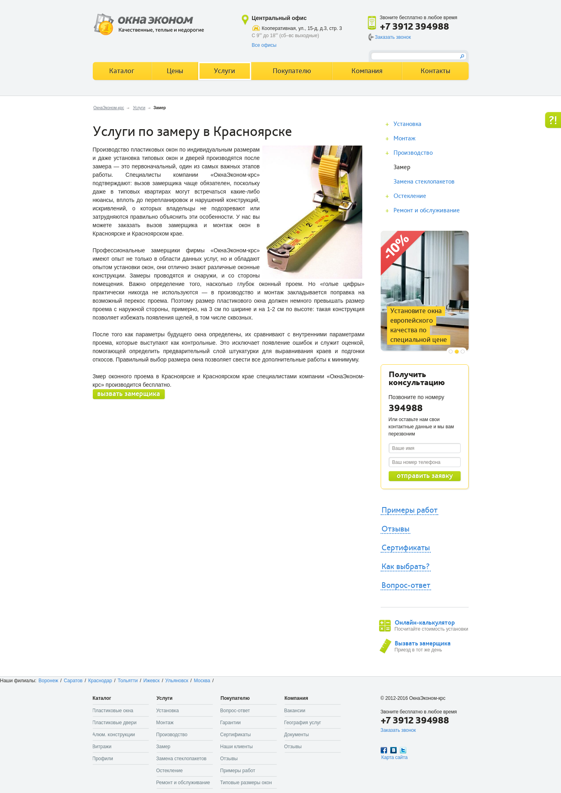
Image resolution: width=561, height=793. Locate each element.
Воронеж (48, 680)
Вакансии (294, 710)
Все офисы (264, 45)
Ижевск (152, 680)
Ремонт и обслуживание (426, 210)
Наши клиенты (236, 746)
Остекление (409, 196)
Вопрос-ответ (405, 585)
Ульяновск (176, 680)
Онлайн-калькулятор (425, 622)
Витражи (102, 746)
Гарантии (230, 722)
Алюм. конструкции (113, 734)
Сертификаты (405, 547)
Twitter (403, 750)
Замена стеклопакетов (424, 181)
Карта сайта (394, 757)
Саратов (73, 680)
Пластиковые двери (114, 722)
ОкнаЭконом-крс (109, 108)
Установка (407, 124)
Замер (401, 167)
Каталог (121, 71)
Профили (102, 758)
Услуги (139, 108)
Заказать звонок (393, 37)
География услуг (302, 722)
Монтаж (404, 138)
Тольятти (128, 680)
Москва (202, 680)
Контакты (435, 71)
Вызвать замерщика (423, 643)
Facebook (384, 750)
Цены (175, 71)
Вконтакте (393, 750)
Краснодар (100, 680)
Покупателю (292, 71)
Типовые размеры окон (246, 782)
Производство (413, 152)
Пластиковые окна (113, 710)
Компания (367, 71)
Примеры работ (409, 510)
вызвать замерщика (128, 393)
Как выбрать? (405, 566)
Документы (296, 734)
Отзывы (395, 529)
